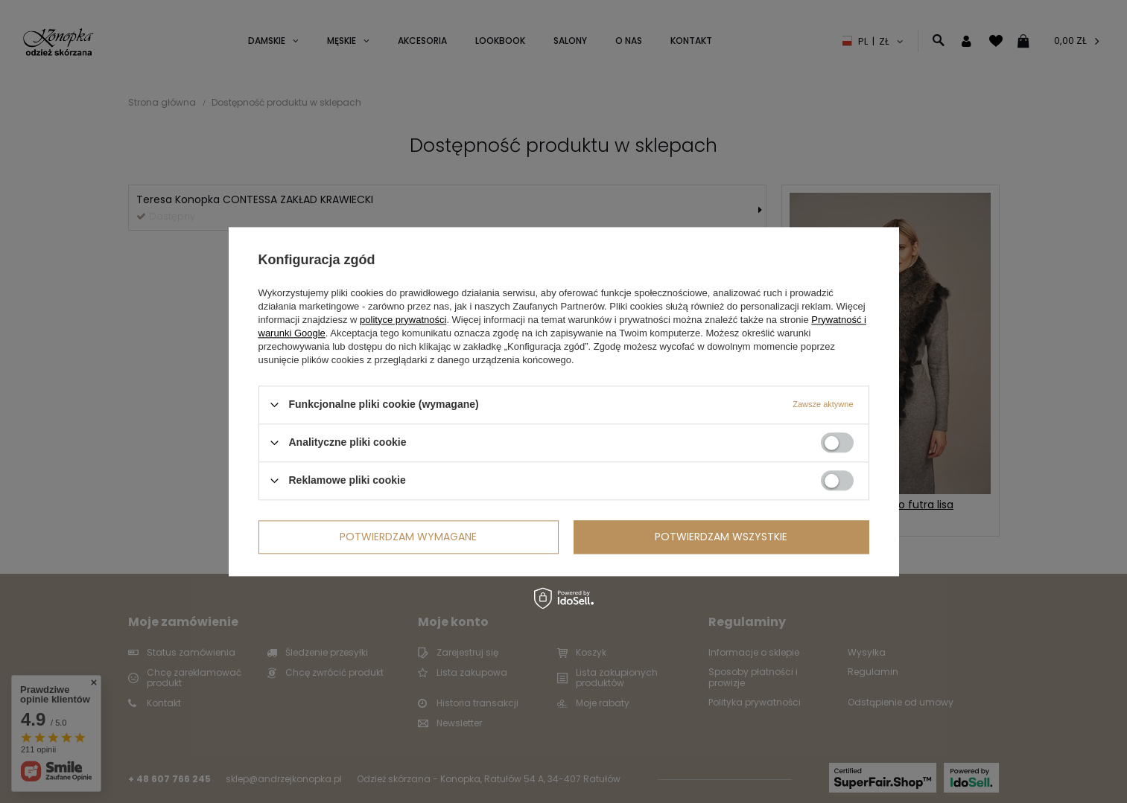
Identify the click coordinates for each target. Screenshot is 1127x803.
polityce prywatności (403, 319)
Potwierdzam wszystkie (721, 536)
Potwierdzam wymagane (408, 536)
